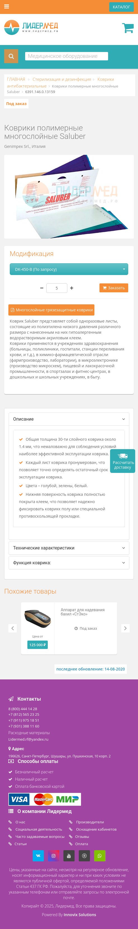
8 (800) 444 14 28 (22, 708)
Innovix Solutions (80, 914)
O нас (20, 821)
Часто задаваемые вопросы (40, 836)
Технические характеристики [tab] (44, 548)
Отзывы (82, 836)
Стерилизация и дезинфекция (61, 79)
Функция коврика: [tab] (32, 562)
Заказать (114, 287)
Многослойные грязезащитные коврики (51, 309)
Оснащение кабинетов (95, 829)
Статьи (21, 843)
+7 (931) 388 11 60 (23, 726)
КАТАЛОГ (121, 7)
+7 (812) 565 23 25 (23, 714)
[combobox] (66, 56)
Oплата (81, 843)
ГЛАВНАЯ (16, 79)
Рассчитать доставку (123, 465)
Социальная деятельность (38, 829)
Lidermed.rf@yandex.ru (28, 739)
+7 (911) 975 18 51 (23, 720)
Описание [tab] (23, 419)
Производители (89, 821)
